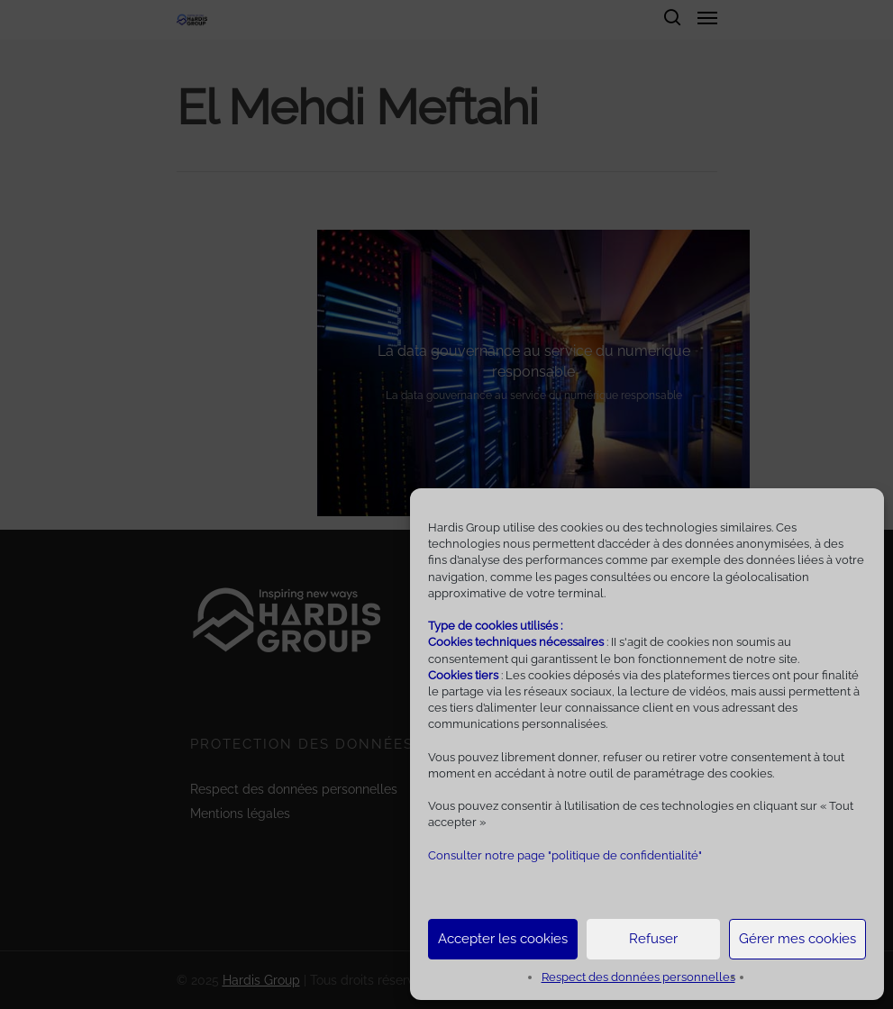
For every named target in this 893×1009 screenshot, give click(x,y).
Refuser (653, 939)
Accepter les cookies (503, 939)
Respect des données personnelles (638, 977)
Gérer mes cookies (797, 939)
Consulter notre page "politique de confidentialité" (565, 855)
